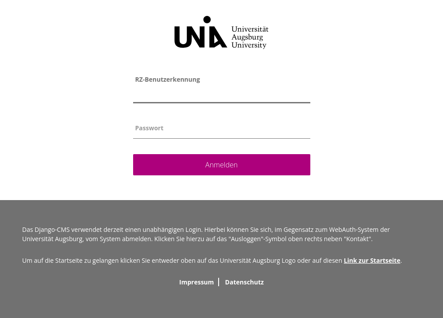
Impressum (196, 282)
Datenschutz (244, 282)
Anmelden (221, 165)
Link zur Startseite (372, 260)
